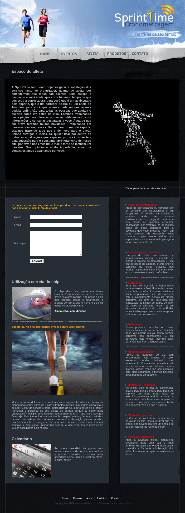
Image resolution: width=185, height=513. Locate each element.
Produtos (102, 498)
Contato (115, 498)
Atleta (89, 498)
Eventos (77, 498)
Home (65, 498)
